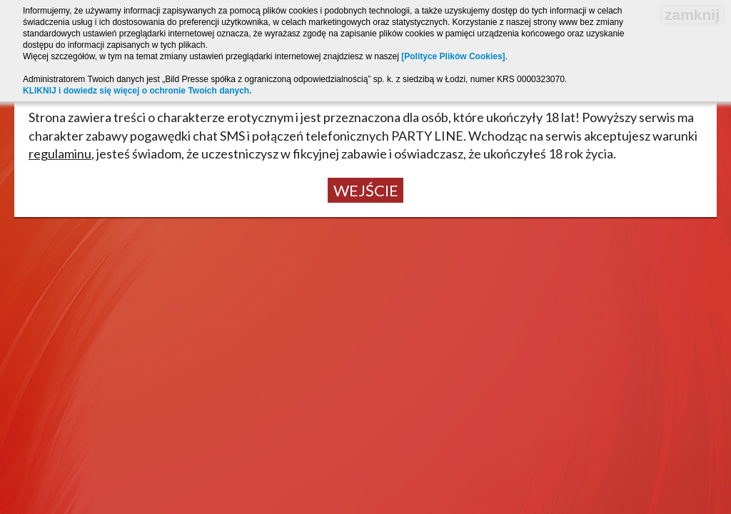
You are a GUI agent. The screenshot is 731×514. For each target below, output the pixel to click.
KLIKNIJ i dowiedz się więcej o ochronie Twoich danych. (137, 91)
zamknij (692, 14)
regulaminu (60, 153)
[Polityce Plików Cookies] (453, 56)
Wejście (365, 190)
